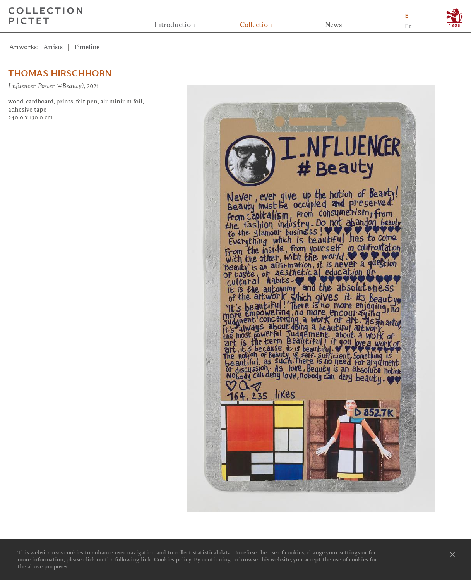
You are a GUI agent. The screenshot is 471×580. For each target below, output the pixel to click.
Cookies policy (172, 559)
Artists (53, 47)
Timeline (86, 47)
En (408, 15)
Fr (408, 25)
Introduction (174, 24)
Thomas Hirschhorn (59, 73)
